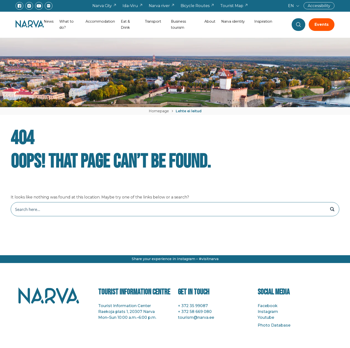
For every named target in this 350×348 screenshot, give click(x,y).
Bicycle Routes (197, 5)
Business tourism (178, 24)
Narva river (162, 5)
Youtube (266, 317)
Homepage (159, 111)
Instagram (268, 311)
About (209, 21)
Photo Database (274, 325)
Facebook (268, 305)
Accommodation (100, 21)
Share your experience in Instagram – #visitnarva (175, 259)
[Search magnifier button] (332, 209)
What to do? (66, 24)
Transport (153, 21)
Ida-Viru (132, 5)
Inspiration (263, 21)
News (48, 21)
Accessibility (319, 5)
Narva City (104, 5)
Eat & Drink (125, 24)
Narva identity (233, 21)
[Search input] (170, 209)
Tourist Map (234, 5)
